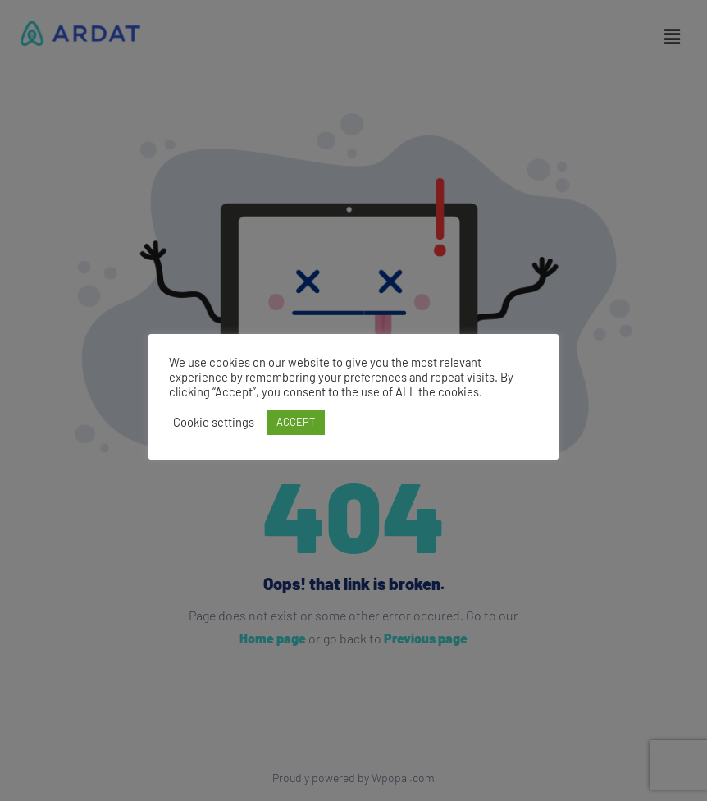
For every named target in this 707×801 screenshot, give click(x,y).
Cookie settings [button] (213, 421)
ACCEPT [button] (295, 421)
